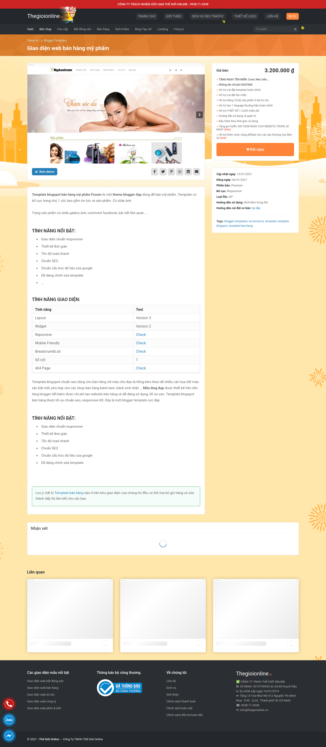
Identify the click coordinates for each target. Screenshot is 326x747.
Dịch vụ (171, 687)
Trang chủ (33, 40)
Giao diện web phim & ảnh (44, 708)
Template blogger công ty (50, 643)
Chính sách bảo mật (179, 708)
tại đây (256, 208)
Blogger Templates (55, 40)
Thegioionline (45, 16)
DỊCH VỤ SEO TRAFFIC (208, 16)
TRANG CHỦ (146, 16)
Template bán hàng (68, 493)
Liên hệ (171, 681)
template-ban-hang (241, 225)
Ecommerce (256, 221)
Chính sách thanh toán (181, 701)
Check (141, 335)
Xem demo (44, 171)
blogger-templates (235, 221)
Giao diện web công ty (41, 701)
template (270, 221)
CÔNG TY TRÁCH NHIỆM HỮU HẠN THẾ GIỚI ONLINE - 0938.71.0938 (163, 4)
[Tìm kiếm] (295, 29)
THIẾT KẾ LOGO (245, 16)
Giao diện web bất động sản (45, 681)
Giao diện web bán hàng (42, 687)
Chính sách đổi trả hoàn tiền (184, 715)
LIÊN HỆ (272, 16)
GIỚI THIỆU (174, 16)
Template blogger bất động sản (241, 643)
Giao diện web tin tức (41, 694)
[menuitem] (30, 29)
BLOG (293, 16)
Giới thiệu (172, 694)
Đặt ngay (255, 149)
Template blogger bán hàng (145, 643)
